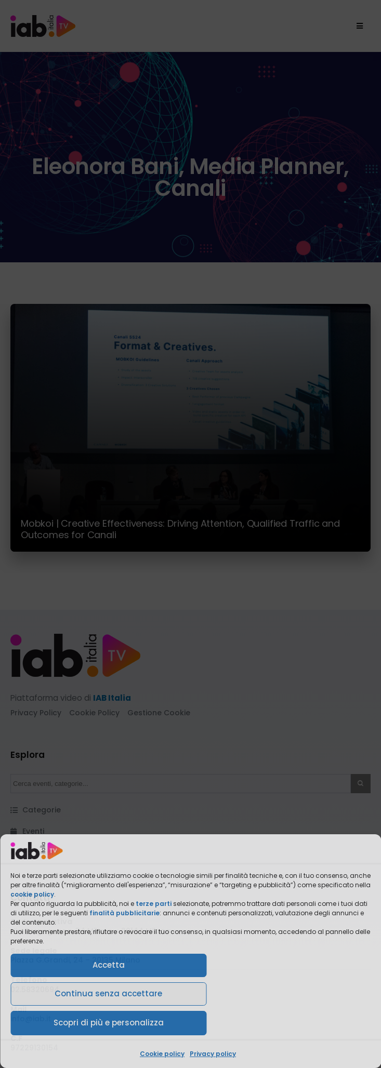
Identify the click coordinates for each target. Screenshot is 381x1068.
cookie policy (32, 894)
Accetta (109, 964)
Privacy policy (213, 1053)
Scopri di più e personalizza (109, 1022)
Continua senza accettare (108, 993)
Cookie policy (162, 1053)
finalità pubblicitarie (124, 913)
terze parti (154, 903)
